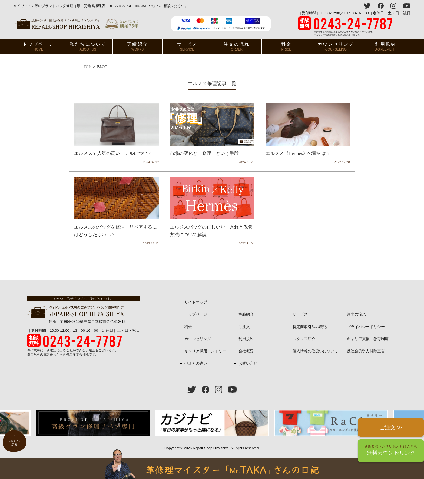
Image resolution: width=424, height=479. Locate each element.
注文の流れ (237, 46)
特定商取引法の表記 (310, 326)
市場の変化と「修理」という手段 (204, 153)
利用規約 (385, 46)
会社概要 (246, 351)
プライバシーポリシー (366, 326)
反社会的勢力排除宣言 (366, 351)
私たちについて (88, 46)
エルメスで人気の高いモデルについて (113, 153)
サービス (187, 46)
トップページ (38, 46)
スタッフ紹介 (304, 339)
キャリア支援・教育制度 (368, 339)
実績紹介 (137, 46)
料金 (286, 46)
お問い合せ (248, 363)
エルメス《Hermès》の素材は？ (298, 153)
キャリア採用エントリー (205, 351)
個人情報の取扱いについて (315, 351)
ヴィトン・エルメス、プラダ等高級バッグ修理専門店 (76, 23)
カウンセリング (336, 46)
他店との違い (195, 363)
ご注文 (244, 326)
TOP (87, 67)
